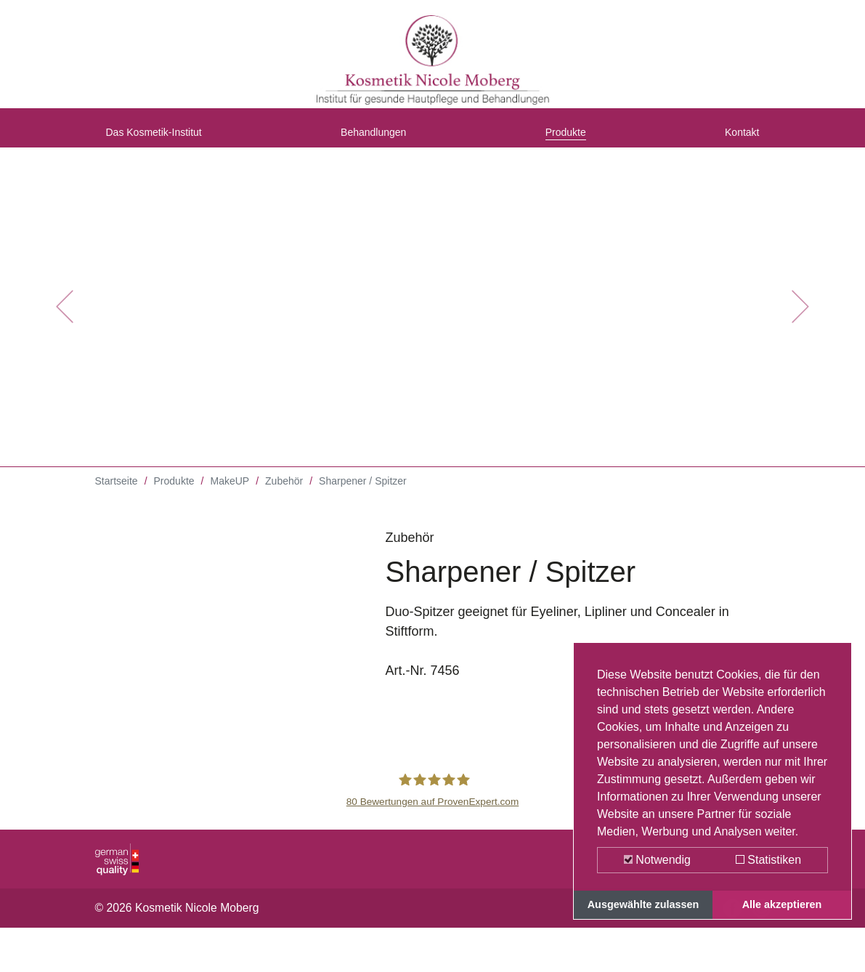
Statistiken (768, 860)
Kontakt (737, 140)
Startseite (116, 494)
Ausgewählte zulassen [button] (643, 904)
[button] (65, 319)
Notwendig (657, 860)
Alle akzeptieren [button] (782, 904)
